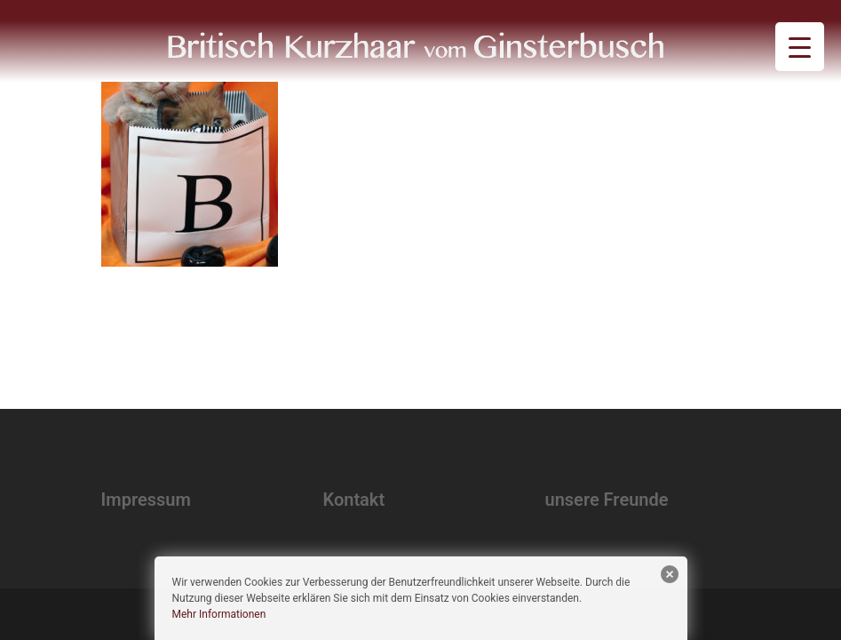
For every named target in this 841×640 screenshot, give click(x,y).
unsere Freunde (607, 499)
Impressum (146, 499)
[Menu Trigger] (799, 46)
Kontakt (354, 499)
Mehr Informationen (219, 614)
